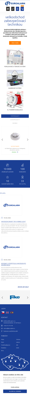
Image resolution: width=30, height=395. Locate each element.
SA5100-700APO (15, 146)
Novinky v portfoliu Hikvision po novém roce (13, 264)
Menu (8, 9)
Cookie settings (15, 387)
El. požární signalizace (15, 110)
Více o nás (15, 43)
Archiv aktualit (23, 287)
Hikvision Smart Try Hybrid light (13, 221)
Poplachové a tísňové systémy (15, 66)
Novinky (15, 123)
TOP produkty (15, 116)
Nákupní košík (22, 9)
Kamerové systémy (15, 88)
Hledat (12, 9)
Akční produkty (15, 119)
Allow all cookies (15, 391)
